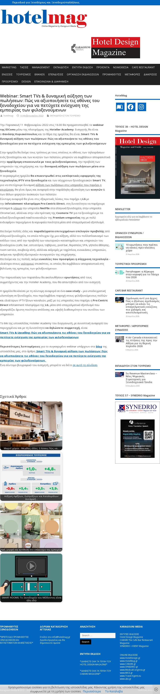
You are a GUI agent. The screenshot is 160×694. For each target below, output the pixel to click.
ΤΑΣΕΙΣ (24, 67)
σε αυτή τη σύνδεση (85, 365)
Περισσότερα (92, 691)
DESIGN (26, 81)
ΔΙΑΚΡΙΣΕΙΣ (150, 74)
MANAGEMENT (41, 67)
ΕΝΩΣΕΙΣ (7, 74)
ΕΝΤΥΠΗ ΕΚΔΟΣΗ (82, 67)
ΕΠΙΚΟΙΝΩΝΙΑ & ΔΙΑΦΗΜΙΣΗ (51, 81)
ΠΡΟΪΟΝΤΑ (102, 67)
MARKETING (9, 67)
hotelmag (8, 115)
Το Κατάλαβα (114, 691)
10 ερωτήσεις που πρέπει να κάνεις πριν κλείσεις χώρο (142, 247)
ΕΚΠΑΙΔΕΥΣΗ (60, 67)
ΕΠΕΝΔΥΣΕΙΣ (55, 74)
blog (99, 346)
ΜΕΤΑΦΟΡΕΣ (132, 74)
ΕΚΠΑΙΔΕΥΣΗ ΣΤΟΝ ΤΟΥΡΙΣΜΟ (65, 115)
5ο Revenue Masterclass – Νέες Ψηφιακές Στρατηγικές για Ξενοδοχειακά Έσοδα (141, 378)
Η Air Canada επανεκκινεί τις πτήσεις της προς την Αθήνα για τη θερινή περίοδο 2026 (141, 342)
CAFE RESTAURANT (143, 67)
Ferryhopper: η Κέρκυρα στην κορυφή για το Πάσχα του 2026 (142, 274)
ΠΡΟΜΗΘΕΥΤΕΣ (111, 74)
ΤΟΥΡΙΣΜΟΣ (23, 74)
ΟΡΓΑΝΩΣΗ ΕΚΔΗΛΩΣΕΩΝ (83, 74)
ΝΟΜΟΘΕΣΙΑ (120, 67)
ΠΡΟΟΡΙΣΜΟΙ (10, 81)
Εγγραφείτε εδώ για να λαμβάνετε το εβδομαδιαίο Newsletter (133, 218)
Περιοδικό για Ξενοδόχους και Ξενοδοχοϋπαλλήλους (45, 2)
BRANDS (39, 74)
